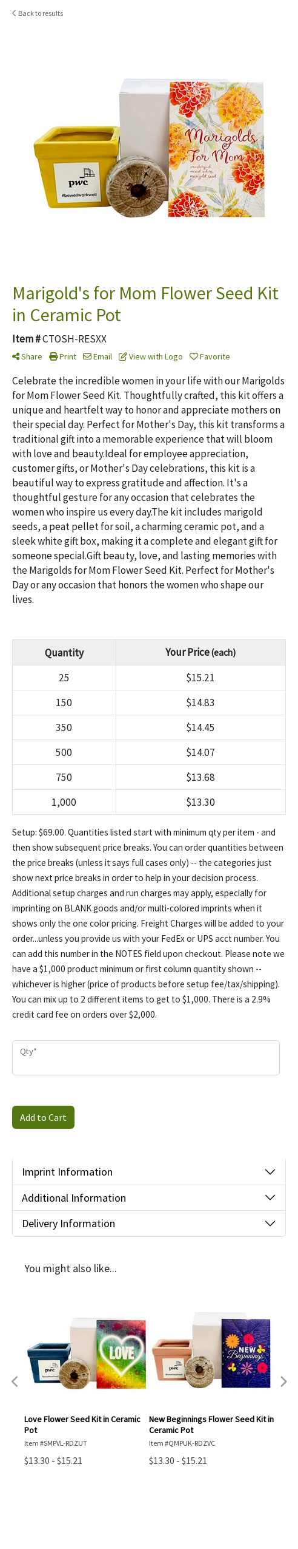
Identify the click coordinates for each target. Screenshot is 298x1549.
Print (62, 356)
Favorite (210, 356)
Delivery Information (68, 1223)
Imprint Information (67, 1172)
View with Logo (151, 356)
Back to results (37, 13)
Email (97, 356)
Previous (15, 1382)
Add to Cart (43, 1117)
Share (27, 356)
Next (283, 1382)
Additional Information (74, 1198)
